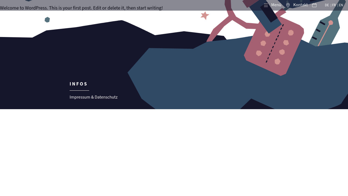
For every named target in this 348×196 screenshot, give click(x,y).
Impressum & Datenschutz (93, 97)
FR (334, 5)
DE (327, 5)
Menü (276, 5)
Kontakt (300, 5)
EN (341, 5)
